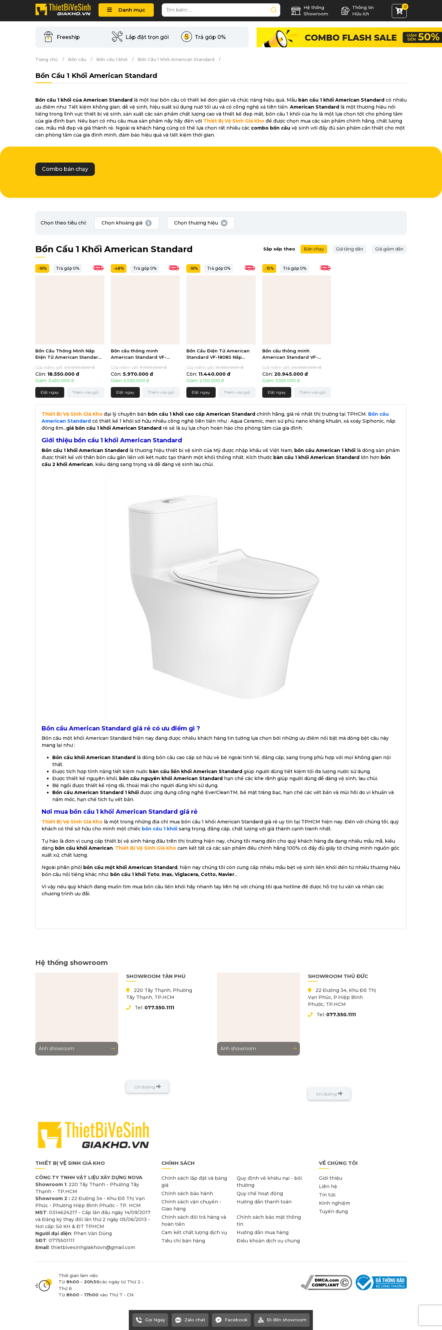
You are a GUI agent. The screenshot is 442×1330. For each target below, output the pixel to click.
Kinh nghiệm (334, 1203)
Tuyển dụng (333, 1211)
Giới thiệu (330, 1178)
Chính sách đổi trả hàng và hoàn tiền (193, 1220)
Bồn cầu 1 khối (111, 59)
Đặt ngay (50, 392)
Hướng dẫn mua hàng (263, 1232)
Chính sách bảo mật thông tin (269, 1220)
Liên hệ (328, 1186)
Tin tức (327, 1195)
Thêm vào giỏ (85, 392)
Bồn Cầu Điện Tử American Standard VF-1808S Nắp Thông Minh (218, 354)
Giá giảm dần (389, 248)
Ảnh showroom (77, 1049)
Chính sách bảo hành (187, 1193)
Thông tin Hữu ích (357, 11)
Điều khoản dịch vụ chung (268, 1241)
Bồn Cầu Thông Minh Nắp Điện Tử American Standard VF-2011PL (68, 354)
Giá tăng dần (349, 248)
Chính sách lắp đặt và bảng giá (194, 1181)
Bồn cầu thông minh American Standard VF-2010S (138, 354)
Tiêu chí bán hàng (183, 1241)
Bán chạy (314, 248)
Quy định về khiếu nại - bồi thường (269, 1181)
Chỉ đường (147, 1087)
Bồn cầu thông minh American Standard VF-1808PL (290, 354)
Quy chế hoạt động (260, 1193)
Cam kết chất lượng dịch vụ (194, 1232)
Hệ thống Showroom (309, 11)
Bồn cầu (77, 59)
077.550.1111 (159, 1008)
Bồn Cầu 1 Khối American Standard (175, 59)
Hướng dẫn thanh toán (264, 1202)
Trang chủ (46, 59)
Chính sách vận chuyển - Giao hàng (191, 1205)
